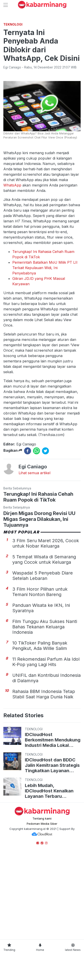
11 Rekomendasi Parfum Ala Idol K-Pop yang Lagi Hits (46, 746)
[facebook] (27, 535)
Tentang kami (42, 902)
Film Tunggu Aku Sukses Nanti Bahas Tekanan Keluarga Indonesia (44, 711)
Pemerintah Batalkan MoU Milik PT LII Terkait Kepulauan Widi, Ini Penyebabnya (45, 352)
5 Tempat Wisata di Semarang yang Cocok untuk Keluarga (44, 643)
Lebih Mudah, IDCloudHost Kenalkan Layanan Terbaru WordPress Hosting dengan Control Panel (49, 875)
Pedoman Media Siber (42, 908)
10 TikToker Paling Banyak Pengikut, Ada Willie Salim (39, 729)
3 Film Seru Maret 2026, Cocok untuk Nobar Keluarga (45, 627)
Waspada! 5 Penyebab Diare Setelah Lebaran (42, 659)
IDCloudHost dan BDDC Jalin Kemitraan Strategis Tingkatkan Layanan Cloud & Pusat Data (52, 849)
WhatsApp (12, 269)
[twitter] (45, 535)
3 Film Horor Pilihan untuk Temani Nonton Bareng (39, 676)
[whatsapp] (36, 535)
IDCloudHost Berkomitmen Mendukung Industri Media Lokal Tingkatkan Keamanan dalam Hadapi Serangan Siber (52, 824)
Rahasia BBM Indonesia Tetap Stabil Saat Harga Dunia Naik (43, 778)
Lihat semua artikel (34, 557)
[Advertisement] (42, 61)
